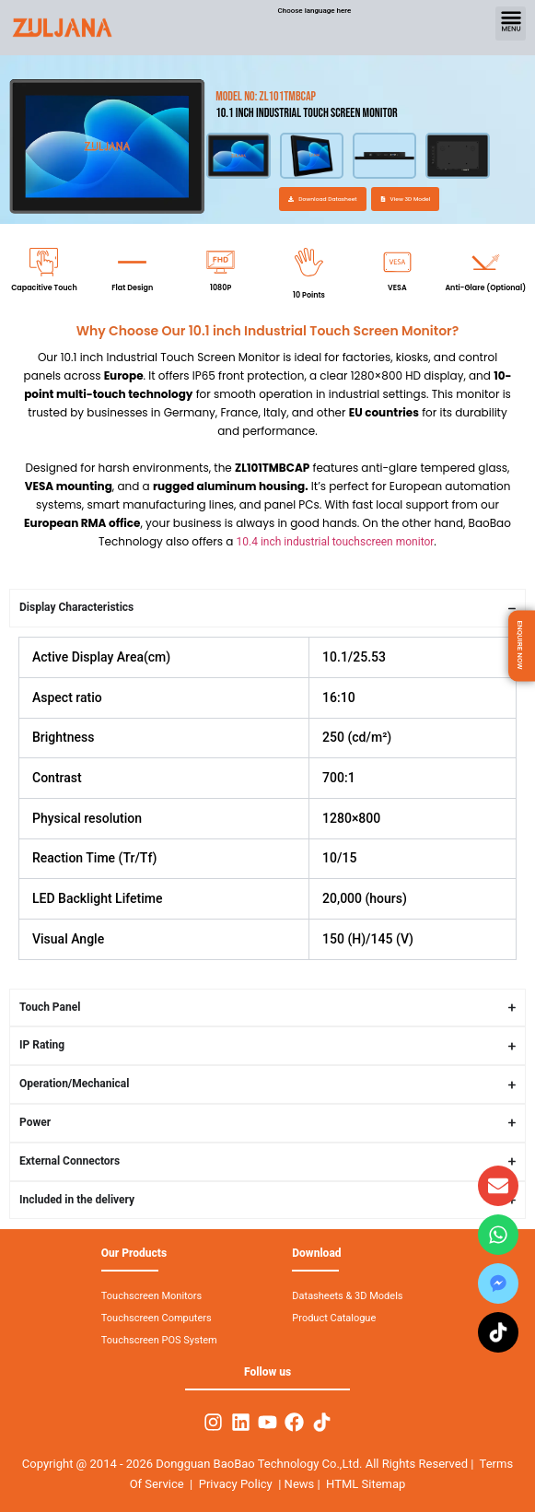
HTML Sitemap (365, 1484)
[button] (510, 23)
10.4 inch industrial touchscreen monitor (336, 541)
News (301, 1484)
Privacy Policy (236, 1484)
